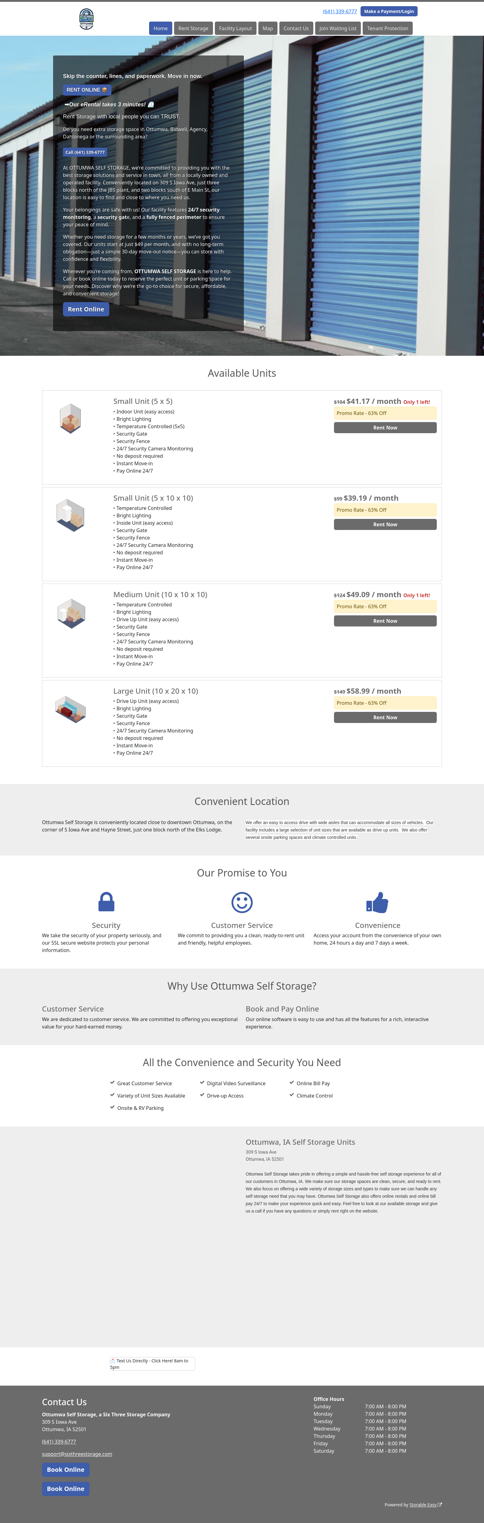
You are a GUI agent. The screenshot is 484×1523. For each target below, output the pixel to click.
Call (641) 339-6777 (85, 152)
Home (161, 28)
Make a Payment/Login (389, 11)
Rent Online (86, 309)
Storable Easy (426, 1505)
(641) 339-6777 (340, 11)
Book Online (66, 1469)
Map (268, 28)
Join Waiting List (338, 28)
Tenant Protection (387, 28)
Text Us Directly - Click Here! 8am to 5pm (149, 1364)
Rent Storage (193, 28)
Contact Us (296, 28)
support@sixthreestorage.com (77, 1454)
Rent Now (385, 427)
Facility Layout (235, 28)
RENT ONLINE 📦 (87, 89)
